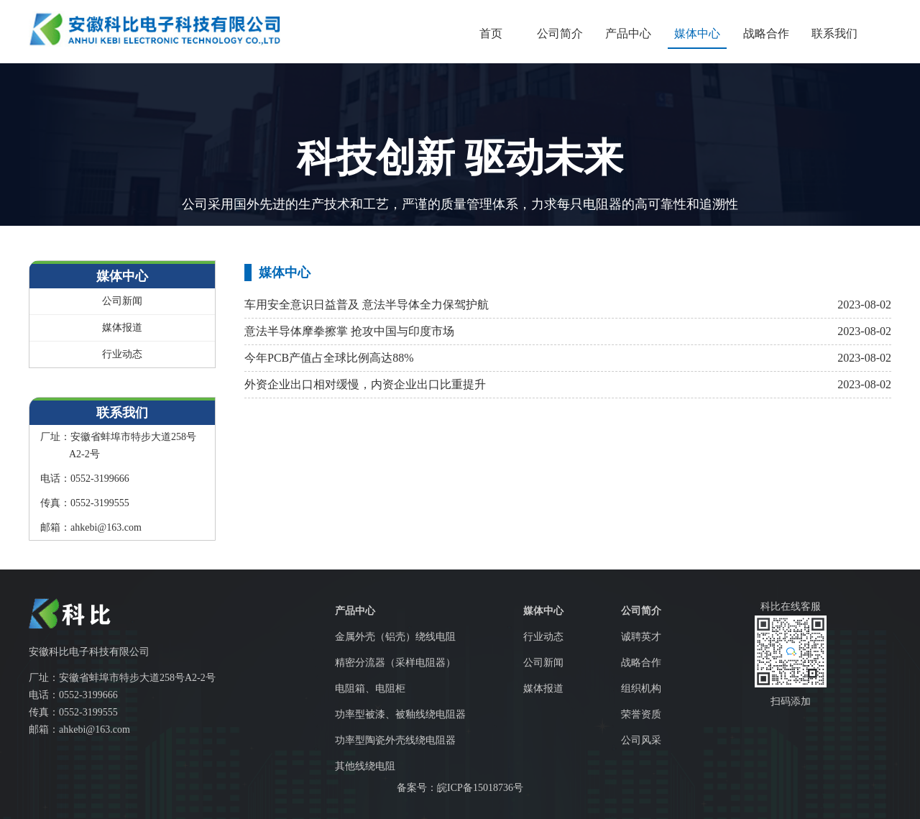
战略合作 (766, 33)
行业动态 (122, 354)
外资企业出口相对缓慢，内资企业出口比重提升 (365, 384)
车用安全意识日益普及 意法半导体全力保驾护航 (366, 304)
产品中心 (628, 33)
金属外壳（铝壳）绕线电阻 (395, 636)
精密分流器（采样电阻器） (395, 662)
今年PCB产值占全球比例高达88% (329, 358)
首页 (490, 33)
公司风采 (641, 740)
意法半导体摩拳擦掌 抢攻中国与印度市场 (349, 331)
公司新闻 (122, 301)
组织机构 (641, 688)
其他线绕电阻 (365, 766)
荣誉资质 (641, 714)
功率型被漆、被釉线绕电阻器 (400, 714)
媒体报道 (122, 327)
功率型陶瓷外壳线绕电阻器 (395, 740)
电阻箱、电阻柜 (370, 688)
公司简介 (560, 33)
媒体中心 (697, 33)
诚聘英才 (641, 636)
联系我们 (834, 33)
